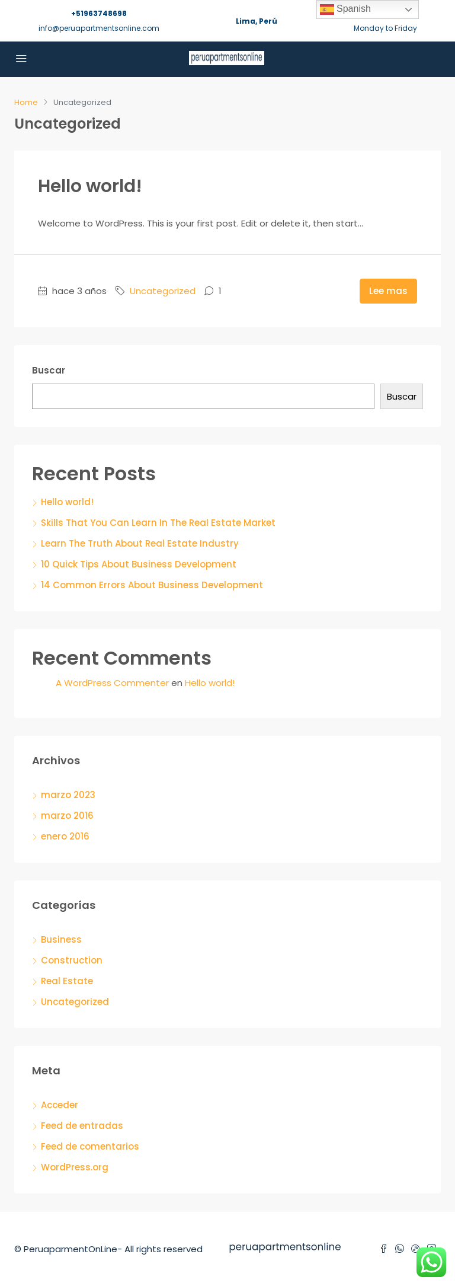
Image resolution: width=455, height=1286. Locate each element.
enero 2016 (65, 836)
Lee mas (388, 291)
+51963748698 (99, 13)
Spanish (345, 9)
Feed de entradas (82, 1125)
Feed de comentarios (90, 1146)
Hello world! (90, 186)
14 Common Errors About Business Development (152, 585)
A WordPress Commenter (112, 682)
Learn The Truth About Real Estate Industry (140, 543)
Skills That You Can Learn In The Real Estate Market (158, 522)
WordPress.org (74, 1167)
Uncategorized (163, 291)
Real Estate (67, 981)
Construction (71, 960)
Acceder (59, 1105)
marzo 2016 (67, 815)
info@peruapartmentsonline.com (99, 28)
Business (61, 939)
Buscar (48, 370)
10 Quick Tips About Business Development (138, 564)
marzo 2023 (68, 795)
